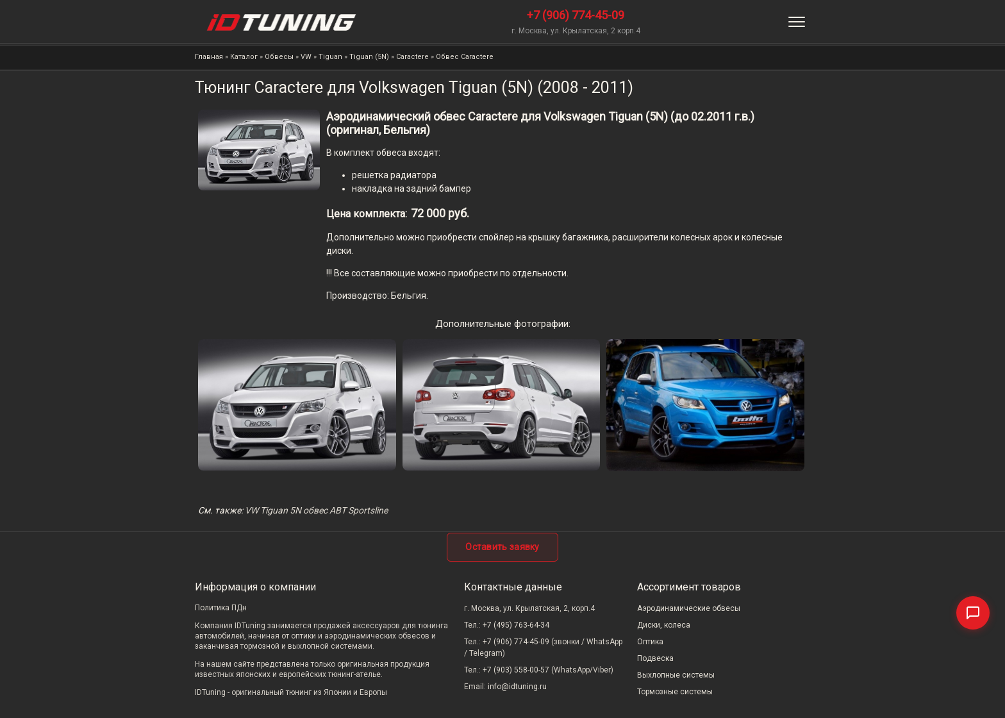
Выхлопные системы (676, 675)
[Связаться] (973, 613)
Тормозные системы (675, 691)
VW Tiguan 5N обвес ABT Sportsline (316, 510)
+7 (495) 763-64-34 (516, 625)
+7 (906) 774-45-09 (575, 15)
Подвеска (655, 658)
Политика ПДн (221, 607)
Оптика (650, 641)
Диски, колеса (663, 625)
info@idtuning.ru (517, 686)
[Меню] (796, 22)
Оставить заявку (502, 547)
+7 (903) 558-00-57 (516, 669)
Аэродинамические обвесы (688, 608)
